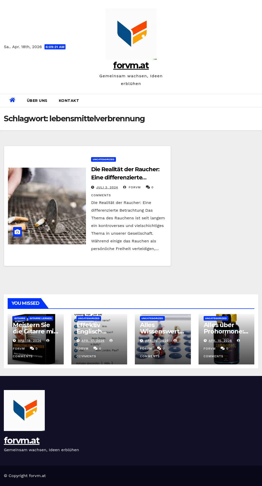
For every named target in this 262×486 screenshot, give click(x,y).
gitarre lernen (41, 318)
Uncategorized (103, 159)
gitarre (19, 318)
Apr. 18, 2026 (29, 340)
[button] (256, 100)
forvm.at (131, 65)
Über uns (37, 100)
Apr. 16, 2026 (157, 340)
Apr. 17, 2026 (92, 340)
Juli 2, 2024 (107, 187)
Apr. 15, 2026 (220, 340)
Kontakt (69, 100)
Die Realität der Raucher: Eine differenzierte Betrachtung (125, 177)
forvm (132, 187)
